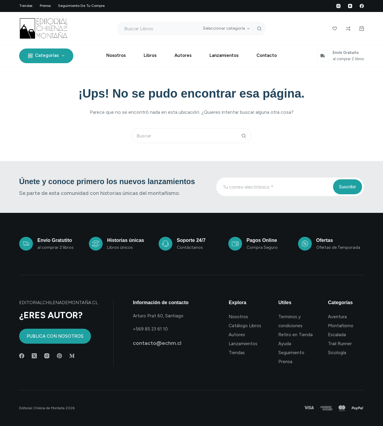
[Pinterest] (59, 355)
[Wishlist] (334, 28)
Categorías (47, 55)
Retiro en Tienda (295, 334)
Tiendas (25, 6)
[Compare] (348, 28)
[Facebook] (362, 6)
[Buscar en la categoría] (225, 28)
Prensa (45, 6)
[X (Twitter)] (34, 355)
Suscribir (347, 186)
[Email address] (274, 186)
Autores (183, 55)
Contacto (266, 55)
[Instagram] (338, 6)
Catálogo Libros (245, 325)
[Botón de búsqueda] (259, 28)
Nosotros (116, 55)
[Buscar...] (157, 28)
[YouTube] (350, 6)
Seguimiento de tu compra (81, 6)
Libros (150, 55)
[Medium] (72, 355)
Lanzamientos (223, 55)
